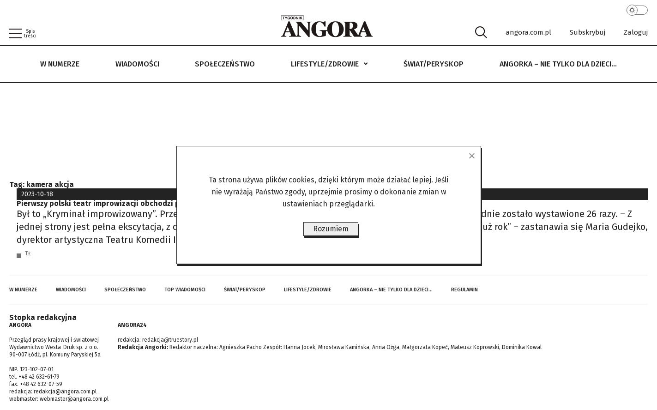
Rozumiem (331, 228)
